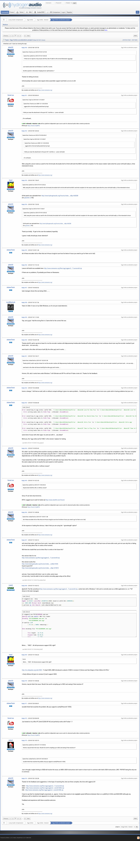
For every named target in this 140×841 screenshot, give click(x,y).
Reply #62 (24, 388)
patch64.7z (27, 197)
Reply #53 (24, 180)
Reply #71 (24, 703)
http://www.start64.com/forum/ (55, 500)
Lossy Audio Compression (15, 19)
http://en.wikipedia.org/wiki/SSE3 (32, 670)
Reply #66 (24, 512)
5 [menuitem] (20, 35)
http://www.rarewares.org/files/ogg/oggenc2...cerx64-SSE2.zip (45, 788)
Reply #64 (24, 448)
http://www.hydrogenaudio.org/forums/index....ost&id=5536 (40, 564)
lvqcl (10, 180)
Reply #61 (24, 356)
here (106, 30)
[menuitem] (6, 36)
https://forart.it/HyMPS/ (34, 125)
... (22, 35)
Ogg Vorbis (30, 19)
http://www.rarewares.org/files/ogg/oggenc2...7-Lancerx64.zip (63, 268)
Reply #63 (24, 402)
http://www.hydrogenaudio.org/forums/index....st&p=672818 (40, 568)
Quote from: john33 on (35, 56)
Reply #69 (24, 655)
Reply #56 (24, 265)
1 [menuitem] (10, 35)
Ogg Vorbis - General (42, 19)
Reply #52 (24, 131)
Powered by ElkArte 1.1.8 (6, 837)
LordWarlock (10, 302)
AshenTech (11, 250)
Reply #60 (24, 340)
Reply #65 (24, 480)
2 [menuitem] (12, 35)
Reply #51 (24, 95)
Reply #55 (24, 250)
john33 (10, 47)
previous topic (127, 40)
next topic (134, 40)
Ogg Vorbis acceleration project (61, 19)
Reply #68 (24, 585)
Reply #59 (24, 317)
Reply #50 (24, 47)
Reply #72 (24, 718)
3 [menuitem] (15, 35)
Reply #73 (24, 740)
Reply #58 (24, 302)
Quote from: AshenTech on (35, 360)
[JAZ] (11, 585)
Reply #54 (24, 204)
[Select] (28, 407)
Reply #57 (24, 287)
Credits (14, 837)
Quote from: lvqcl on (34, 100)
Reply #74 (24, 778)
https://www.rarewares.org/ (45, 90)
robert (11, 740)
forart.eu (11, 95)
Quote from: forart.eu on (35, 52)
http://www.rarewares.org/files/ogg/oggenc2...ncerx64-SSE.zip (44, 790)
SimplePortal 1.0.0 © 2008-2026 (24, 837)
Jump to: (117, 827)
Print (135, 35)
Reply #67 (24, 540)
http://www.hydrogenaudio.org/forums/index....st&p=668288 (60, 195)
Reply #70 (24, 681)
